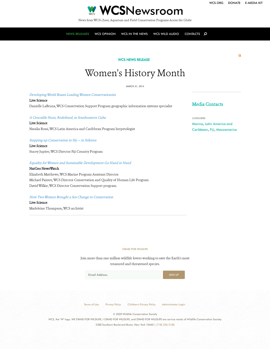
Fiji (212, 130)
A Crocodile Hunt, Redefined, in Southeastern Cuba (67, 117)
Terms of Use (91, 304)
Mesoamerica (226, 130)
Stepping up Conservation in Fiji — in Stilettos (62, 140)
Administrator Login (173, 304)
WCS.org (216, 3)
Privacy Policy (113, 304)
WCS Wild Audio (166, 34)
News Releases (77, 34)
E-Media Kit (254, 3)
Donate (234, 3)
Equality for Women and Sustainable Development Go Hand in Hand (80, 163)
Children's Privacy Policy (141, 304)
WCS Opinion (105, 34)
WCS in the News (134, 34)
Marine (197, 124)
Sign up (174, 274)
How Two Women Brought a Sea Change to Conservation (71, 197)
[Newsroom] (135, 11)
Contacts (192, 34)
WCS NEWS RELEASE (134, 60)
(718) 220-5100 (165, 324)
